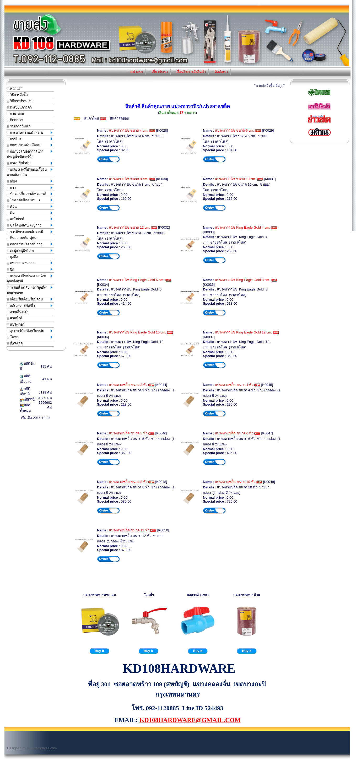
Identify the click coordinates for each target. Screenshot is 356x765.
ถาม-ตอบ (15, 114)
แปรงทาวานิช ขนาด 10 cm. (235, 179)
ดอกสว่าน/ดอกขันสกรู (29, 244)
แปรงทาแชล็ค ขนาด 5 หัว (128, 433)
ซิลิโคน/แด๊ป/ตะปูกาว (29, 225)
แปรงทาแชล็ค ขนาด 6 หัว (234, 433)
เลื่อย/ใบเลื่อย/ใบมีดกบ (29, 299)
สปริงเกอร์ (16, 324)
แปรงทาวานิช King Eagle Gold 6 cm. (136, 280)
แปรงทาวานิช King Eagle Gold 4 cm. (242, 227)
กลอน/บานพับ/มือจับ (29, 145)
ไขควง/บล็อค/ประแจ (29, 200)
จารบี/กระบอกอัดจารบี (29, 232)
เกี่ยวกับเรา (158, 72)
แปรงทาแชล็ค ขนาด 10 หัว (235, 482)
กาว (29, 188)
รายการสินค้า (18, 126)
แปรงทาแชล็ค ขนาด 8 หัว (128, 482)
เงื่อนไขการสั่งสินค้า (189, 72)
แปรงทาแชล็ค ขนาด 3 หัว (128, 385)
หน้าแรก (135, 72)
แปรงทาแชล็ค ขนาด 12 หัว (129, 530)
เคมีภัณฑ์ (29, 219)
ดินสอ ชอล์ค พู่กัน (21, 238)
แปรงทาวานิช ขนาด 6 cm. (234, 130)
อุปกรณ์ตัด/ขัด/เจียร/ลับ (29, 331)
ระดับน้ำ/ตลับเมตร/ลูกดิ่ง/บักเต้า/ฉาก (29, 290)
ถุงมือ (12, 257)
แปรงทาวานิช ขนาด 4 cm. (128, 130)
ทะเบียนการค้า (19, 107)
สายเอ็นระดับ (18, 312)
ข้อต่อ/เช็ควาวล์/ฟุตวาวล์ (29, 194)
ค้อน (29, 206)
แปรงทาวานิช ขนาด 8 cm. (128, 179)
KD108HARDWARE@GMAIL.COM (190, 719)
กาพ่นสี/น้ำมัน (29, 163)
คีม (29, 213)
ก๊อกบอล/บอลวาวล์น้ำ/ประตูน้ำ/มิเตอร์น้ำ (29, 154)
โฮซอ (29, 337)
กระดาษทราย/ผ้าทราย (29, 132)
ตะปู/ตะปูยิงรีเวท (29, 250)
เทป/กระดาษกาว (29, 263)
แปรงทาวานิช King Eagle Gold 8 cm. (242, 280)
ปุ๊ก (29, 269)
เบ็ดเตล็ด (15, 343)
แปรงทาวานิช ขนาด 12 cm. (129, 227)
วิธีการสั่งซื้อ (17, 95)
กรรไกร (29, 139)
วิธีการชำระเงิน (20, 101)
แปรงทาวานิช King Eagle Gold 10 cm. (137, 332)
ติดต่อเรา (219, 72)
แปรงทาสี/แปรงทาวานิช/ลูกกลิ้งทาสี (29, 278)
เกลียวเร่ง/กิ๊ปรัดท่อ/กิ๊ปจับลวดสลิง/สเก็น (29, 172)
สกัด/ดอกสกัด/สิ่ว (29, 306)
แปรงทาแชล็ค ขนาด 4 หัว (234, 385)
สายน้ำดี (15, 318)
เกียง (29, 181)
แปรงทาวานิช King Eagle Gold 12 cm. (243, 332)
